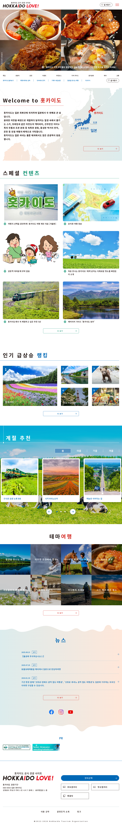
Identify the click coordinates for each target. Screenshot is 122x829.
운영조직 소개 (63, 811)
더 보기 (100, 149)
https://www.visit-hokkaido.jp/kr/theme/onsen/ (43, 546)
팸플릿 (70, 795)
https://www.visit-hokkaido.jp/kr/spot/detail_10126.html (18, 460)
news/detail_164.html (13, 675)
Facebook (51, 712)
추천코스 (58, 75)
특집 (4, 75)
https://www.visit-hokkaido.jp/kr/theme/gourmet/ (106, 546)
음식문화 (91, 75)
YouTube (70, 712)
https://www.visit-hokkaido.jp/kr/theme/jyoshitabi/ (15, 577)
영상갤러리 (102, 787)
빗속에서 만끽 (41, 80)
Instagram (61, 712)
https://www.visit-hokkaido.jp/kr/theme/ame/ (43, 577)
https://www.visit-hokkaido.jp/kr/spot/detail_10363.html (59, 460)
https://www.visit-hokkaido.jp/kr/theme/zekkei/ (13, 546)
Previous (115, 17)
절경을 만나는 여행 (73, 80)
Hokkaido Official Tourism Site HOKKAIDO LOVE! (21, 5)
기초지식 (87, 80)
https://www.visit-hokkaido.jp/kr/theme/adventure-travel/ (76, 578)
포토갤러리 (72, 787)
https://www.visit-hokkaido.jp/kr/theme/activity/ (75, 546)
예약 (105, 75)
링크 (79, 811)
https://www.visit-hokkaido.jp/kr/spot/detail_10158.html (105, 369)
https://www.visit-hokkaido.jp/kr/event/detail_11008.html (105, 391)
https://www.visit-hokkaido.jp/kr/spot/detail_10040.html (74, 369)
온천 (31, 75)
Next (115, 63)
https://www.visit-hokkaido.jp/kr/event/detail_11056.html (74, 391)
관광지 (18, 75)
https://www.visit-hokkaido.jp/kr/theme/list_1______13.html (106, 578)
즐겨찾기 (107, 5)
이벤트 (44, 75)
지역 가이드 (75, 75)
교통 (118, 75)
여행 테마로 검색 (25, 80)
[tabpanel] (61, 40)
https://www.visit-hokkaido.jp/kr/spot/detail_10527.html (101, 460)
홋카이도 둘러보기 (8, 80)
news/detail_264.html (13, 649)
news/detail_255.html (13, 662)
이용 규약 (45, 811)
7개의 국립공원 (56, 80)
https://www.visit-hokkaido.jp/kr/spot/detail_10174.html (29, 367)
